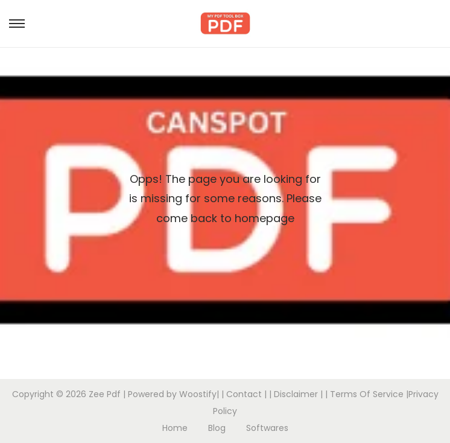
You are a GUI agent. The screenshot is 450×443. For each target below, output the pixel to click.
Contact (244, 394)
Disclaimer (296, 394)
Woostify (198, 394)
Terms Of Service (367, 394)
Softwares (267, 428)
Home (175, 428)
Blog (217, 428)
